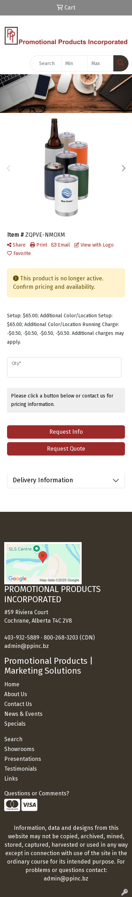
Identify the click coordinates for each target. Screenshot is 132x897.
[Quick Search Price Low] (74, 63)
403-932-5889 (21, 637)
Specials (15, 723)
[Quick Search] (46, 63)
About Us (15, 694)
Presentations (22, 759)
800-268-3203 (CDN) (69, 637)
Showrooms (19, 749)
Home (11, 684)
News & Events (23, 714)
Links (11, 778)
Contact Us (18, 704)
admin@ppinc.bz (26, 646)
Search (13, 739)
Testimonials (20, 768)
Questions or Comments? (36, 793)
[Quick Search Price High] (100, 63)
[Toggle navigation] (11, 63)
